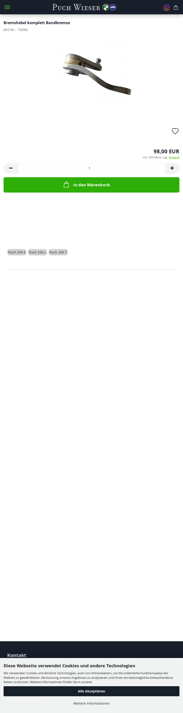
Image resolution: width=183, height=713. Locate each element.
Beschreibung (25, 235)
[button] (11, 168)
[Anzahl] (91, 168)
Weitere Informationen (91, 703)
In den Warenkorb (86, 184)
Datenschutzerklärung (108, 682)
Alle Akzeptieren (91, 691)
